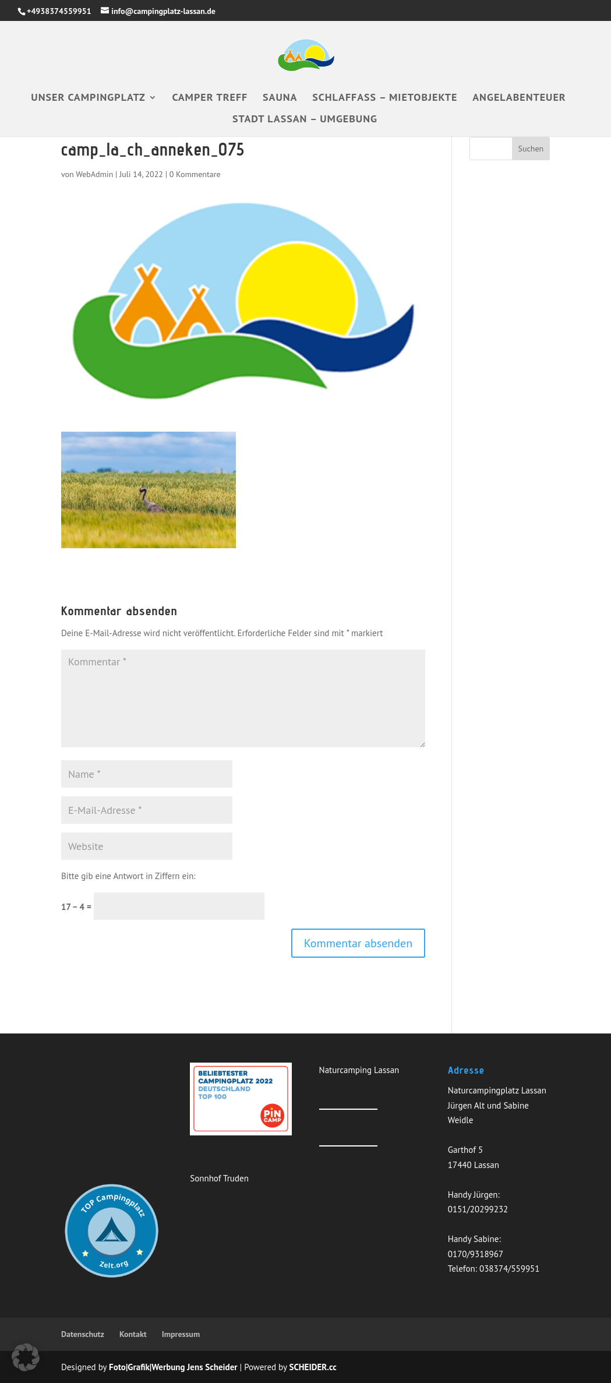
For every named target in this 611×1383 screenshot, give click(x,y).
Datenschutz (82, 1334)
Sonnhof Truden (219, 1178)
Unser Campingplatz (88, 98)
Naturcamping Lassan (359, 1069)
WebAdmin (94, 174)
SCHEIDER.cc (313, 1367)
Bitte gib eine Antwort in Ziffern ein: (128, 875)
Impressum (181, 1334)
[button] (25, 1357)
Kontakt (133, 1334)
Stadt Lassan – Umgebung (304, 120)
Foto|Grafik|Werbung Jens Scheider (173, 1367)
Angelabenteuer (519, 98)
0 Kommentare (195, 174)
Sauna (280, 98)
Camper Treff (210, 98)
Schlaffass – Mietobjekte (384, 98)
